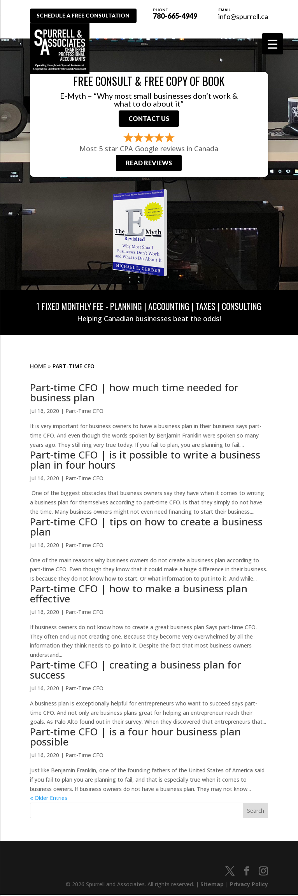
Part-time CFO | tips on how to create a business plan (146, 528)
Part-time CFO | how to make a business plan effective (138, 595)
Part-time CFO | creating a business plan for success (135, 671)
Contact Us (148, 119)
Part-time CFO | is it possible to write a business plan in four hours (145, 461)
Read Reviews (149, 164)
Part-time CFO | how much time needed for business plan (134, 394)
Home (38, 367)
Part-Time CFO (84, 412)
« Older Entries (48, 799)
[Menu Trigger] (272, 43)
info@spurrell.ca (243, 16)
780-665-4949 (177, 13)
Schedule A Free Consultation (86, 15)
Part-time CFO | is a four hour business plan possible (135, 738)
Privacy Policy (249, 885)
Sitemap (212, 885)
